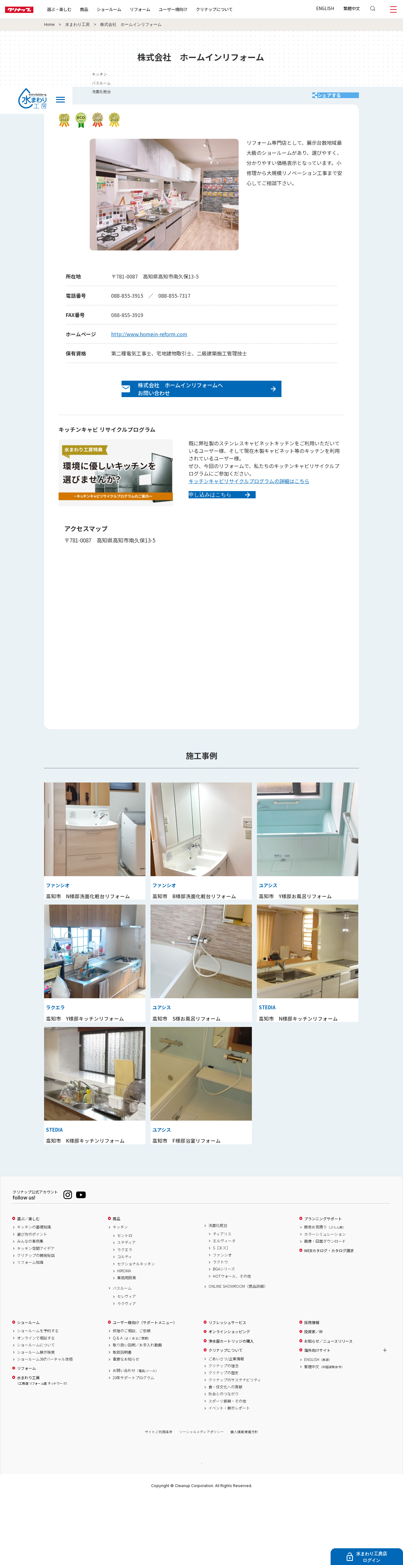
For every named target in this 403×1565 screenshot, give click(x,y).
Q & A (132, 1404)
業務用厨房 (126, 1344)
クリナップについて (234, 9)
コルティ (124, 1323)
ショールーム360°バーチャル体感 (45, 1425)
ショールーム (129, 9)
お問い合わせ (136, 1437)
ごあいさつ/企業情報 (226, 1425)
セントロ (124, 1301)
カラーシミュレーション (325, 1300)
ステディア (126, 1309)
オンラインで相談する (36, 1404)
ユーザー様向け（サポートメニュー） (145, 1389)
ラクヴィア (126, 1370)
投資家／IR (313, 1398)
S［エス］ (221, 1314)
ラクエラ (124, 1316)
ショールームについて (36, 1411)
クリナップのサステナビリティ (234, 1446)
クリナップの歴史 (223, 1439)
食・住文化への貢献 (225, 1453)
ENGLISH (325, 8)
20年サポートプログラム (133, 1444)
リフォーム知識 (30, 1329)
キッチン (120, 1293)
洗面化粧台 (217, 1291)
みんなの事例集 (30, 1307)
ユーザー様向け (193, 9)
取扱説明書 (122, 1418)
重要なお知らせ (126, 1425)
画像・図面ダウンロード (325, 1307)
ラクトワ (220, 1328)
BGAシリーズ (224, 1335)
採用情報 (311, 1389)
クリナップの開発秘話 (36, 1321)
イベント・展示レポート (229, 1474)
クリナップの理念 (223, 1432)
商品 (116, 1285)
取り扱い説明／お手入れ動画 (137, 1411)
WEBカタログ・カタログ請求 (329, 1317)
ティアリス (222, 1300)
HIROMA (124, 1337)
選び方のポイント (32, 1300)
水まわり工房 (77, 24)
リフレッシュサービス (227, 1389)
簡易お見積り (325, 1293)
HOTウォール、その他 (232, 1342)
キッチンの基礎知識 (34, 1293)
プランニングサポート (323, 1285)
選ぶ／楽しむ (28, 1285)
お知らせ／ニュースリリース (328, 1407)
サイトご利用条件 (159, 1498)
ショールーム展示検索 (36, 1418)
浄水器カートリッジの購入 (231, 1407)
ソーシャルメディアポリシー (201, 1498)
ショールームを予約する (38, 1397)
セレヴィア (126, 1363)
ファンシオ (222, 1321)
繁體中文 (351, 8)
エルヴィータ (224, 1307)
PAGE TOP (201, 1530)
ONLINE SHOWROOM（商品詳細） (238, 1352)
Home (49, 24)
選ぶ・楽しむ (79, 9)
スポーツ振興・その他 (227, 1467)
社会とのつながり (223, 1460)
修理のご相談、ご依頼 (131, 1397)
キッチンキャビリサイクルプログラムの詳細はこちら (249, 495)
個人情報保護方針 (244, 1498)
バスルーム (122, 1354)
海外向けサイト (317, 1416)
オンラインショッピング (229, 1398)
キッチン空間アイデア (35, 1314)
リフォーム (160, 9)
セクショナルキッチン (136, 1330)
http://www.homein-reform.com (149, 340)
